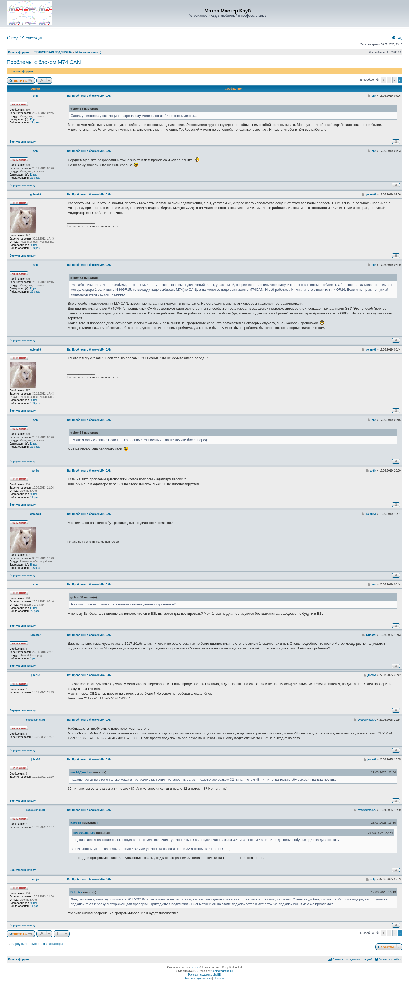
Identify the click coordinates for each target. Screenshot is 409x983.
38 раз (34, 244)
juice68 (35, 675)
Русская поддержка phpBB (204, 974)
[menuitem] (12, 38)
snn (35, 95)
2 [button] (394, 80)
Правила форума (21, 71)
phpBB (196, 967)
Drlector (35, 635)
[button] (383, 80)
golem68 (35, 194)
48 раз (34, 494)
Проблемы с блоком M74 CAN (44, 62)
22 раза (35, 122)
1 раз (33, 658)
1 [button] (389, 80)
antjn (35, 470)
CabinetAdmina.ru (222, 970)
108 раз (35, 248)
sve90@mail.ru (35, 719)
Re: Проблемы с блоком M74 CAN (89, 95)
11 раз (34, 119)
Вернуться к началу (23, 141)
